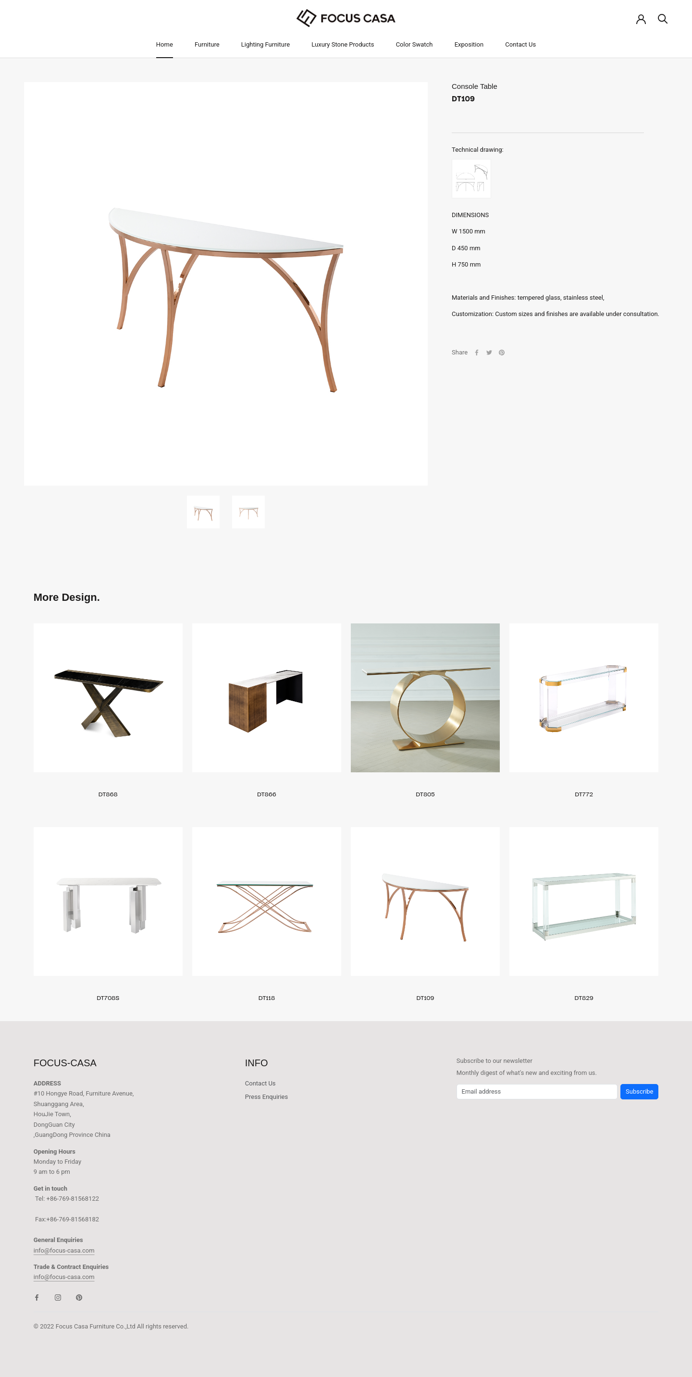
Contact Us (520, 44)
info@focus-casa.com (64, 1250)
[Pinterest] (502, 352)
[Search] (663, 18)
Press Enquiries (266, 1096)
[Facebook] (477, 352)
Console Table (474, 86)
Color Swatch (414, 44)
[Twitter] (489, 352)
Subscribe (639, 1091)
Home (164, 44)
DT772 (584, 793)
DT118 (267, 997)
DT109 (425, 997)
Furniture (207, 44)
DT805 (425, 793)
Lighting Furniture (265, 44)
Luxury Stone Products (342, 44)
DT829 (583, 997)
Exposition (469, 44)
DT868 (108, 793)
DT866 (266, 793)
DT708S (108, 997)
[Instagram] (58, 1297)
